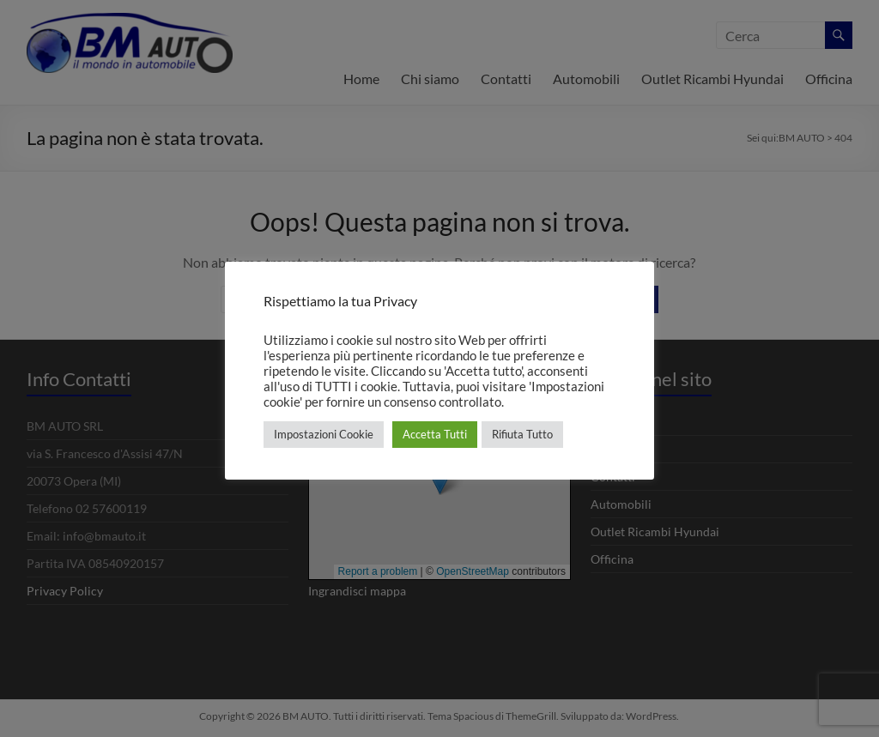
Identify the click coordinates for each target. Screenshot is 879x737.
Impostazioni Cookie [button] (323, 434)
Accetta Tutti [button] (435, 434)
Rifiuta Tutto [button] (522, 434)
